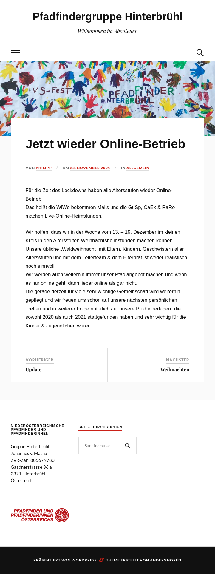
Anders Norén (165, 560)
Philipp (44, 167)
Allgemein (137, 167)
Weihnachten (174, 369)
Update (33, 369)
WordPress (84, 560)
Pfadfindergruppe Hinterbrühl (107, 16)
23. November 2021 (90, 167)
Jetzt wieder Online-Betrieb (105, 144)
